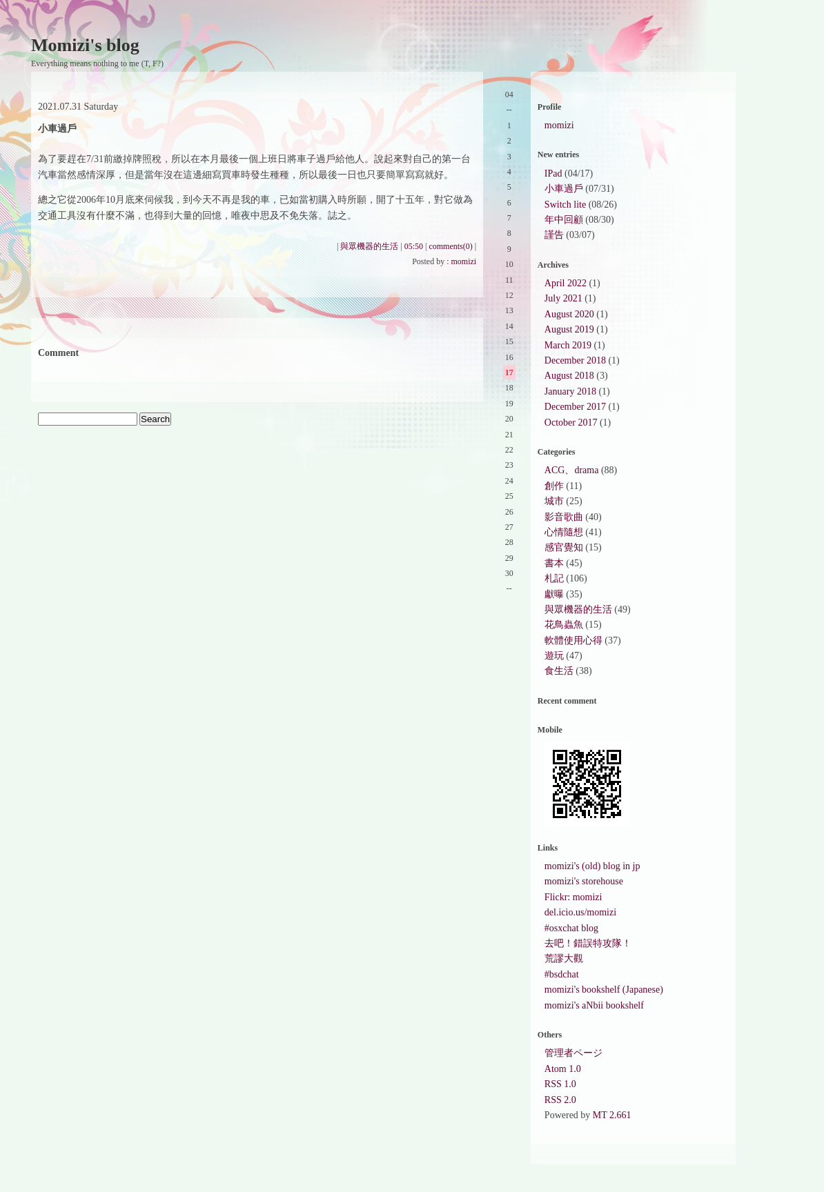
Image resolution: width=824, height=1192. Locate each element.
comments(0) (450, 246)
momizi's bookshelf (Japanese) (604, 989)
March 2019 (568, 345)
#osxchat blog (571, 928)
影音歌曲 (564, 517)
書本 (554, 563)
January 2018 (570, 391)
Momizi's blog (85, 45)
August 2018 (569, 375)
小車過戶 (564, 188)
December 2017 (575, 406)
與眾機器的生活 (369, 246)
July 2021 (563, 298)
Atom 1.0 (563, 1069)
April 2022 (566, 283)
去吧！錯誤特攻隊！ (588, 943)
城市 (554, 501)
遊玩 (554, 655)
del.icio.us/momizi (580, 912)
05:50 (413, 246)
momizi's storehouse (584, 881)
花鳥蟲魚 (564, 624)
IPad (553, 173)
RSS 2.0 (560, 1100)
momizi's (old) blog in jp (592, 866)
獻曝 (554, 594)
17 (509, 372)
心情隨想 (564, 532)
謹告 (554, 235)
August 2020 (569, 314)
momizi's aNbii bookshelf (594, 1005)
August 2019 (569, 329)
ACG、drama (572, 470)
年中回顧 (564, 220)
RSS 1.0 (560, 1084)
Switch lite (565, 204)
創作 (554, 486)
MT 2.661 (612, 1115)
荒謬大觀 (564, 958)
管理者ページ (573, 1053)
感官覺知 (564, 547)
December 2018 (575, 360)
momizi (464, 261)
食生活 (559, 671)
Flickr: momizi (573, 897)
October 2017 (571, 422)
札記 (554, 578)
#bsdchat (562, 974)
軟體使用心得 (573, 640)
